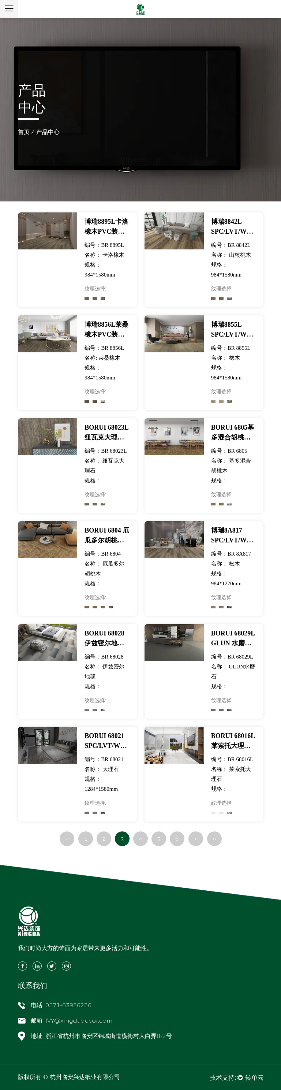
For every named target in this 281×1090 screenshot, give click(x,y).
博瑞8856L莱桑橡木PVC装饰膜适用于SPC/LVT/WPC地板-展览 (107, 330)
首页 (24, 132)
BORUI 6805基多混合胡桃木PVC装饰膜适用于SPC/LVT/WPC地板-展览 (233, 433)
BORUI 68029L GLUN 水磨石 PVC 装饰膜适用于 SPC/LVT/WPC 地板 (233, 639)
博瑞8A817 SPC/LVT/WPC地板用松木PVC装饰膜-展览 (233, 536)
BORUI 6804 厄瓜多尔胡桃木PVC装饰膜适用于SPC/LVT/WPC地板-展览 (107, 536)
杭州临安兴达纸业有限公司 (85, 1077)
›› (214, 838)
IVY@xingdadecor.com (78, 1020)
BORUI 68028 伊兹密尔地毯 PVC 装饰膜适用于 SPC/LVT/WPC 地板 (107, 639)
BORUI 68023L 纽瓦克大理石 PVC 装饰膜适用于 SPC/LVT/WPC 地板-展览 (107, 433)
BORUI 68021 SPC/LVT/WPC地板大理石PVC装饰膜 (107, 741)
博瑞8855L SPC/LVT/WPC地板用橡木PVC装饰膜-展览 (233, 330)
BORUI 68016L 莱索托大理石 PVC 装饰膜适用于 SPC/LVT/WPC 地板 (233, 741)
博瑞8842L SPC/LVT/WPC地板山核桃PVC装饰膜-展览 (233, 227)
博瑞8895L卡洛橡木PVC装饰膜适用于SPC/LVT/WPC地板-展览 (107, 227)
